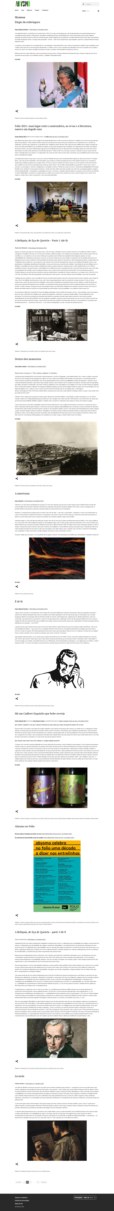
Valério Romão (94, 818)
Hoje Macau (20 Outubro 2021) (39, 609)
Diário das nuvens (35, 922)
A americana (22, 493)
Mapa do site (19, 1203)
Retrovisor (30, 593)
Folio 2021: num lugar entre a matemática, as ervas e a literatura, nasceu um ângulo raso (53, 127)
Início (16, 10)
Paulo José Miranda (40, 351)
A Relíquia (23, 351)
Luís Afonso (49, 485)
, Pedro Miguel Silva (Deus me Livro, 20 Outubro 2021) (43, 834)
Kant (41, 1068)
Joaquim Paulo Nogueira (28, 924)
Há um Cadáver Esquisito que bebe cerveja (40, 713)
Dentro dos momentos (28, 359)
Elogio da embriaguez (27, 22)
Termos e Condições (21, 1197)
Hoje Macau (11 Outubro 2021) (35, 1083)
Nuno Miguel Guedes (21, 29)
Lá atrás (19, 1076)
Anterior (18, 1182)
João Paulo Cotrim (20, 366)
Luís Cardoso (39, 924)
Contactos (45, 10)
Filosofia (37, 1068)
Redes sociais (50, 705)
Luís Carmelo (19, 501)
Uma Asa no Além (50, 351)
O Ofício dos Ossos (36, 1171)
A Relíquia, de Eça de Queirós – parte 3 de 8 (40, 932)
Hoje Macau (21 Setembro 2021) (34, 501)
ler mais (17, 582)
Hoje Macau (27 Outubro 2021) (37, 366)
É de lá (19, 601)
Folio (31, 232)
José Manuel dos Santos (48, 232)
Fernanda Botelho (25, 232)
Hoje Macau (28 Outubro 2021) (38, 248)
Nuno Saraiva (75, 818)
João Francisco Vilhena (89, 922)
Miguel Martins (48, 924)
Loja (22, 10)
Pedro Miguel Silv (20, 721)
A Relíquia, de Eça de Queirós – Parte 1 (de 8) (41, 240)
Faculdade (23, 1171)
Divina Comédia (24, 118)
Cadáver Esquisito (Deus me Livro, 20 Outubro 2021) (73, 721)
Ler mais (17, 59)
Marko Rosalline (66, 818)
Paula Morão (67, 232)
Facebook (31, 705)
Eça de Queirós (30, 351)
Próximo (43, 1182)
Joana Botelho (37, 232)
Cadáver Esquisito (25, 818)
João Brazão (33, 818)
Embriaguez (32, 118)
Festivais (22, 485)
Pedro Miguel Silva (21, 136)
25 (38, 1182)
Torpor (37, 10)
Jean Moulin (32, 485)
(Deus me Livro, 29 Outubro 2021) (58, 136)
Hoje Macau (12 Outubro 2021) (37, 939)
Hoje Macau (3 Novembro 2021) (39, 29)
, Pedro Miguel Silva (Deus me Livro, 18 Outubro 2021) (44, 837)
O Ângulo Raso (59, 232)
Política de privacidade (22, 1200)
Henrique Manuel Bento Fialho (67, 922)
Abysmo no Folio (25, 826)
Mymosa (29, 10)
